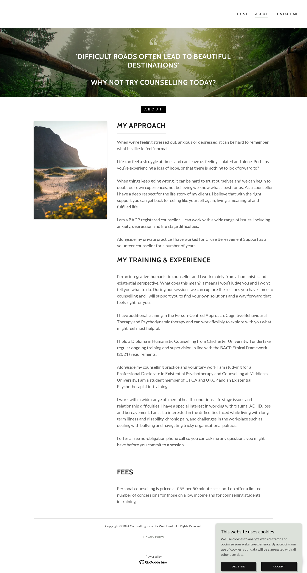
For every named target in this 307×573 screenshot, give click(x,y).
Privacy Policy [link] (153, 537)
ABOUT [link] (261, 14)
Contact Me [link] (286, 14)
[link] (19, 13)
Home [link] (242, 14)
